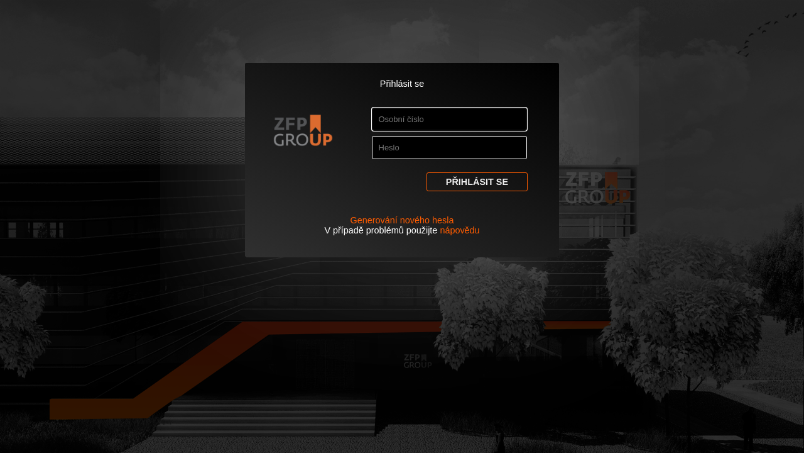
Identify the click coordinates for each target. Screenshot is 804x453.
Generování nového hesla (402, 220)
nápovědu (459, 230)
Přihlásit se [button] (477, 182)
